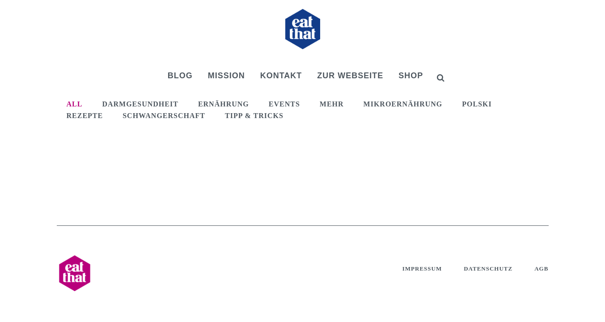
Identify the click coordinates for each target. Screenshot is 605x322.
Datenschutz (488, 268)
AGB (541, 268)
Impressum (422, 268)
